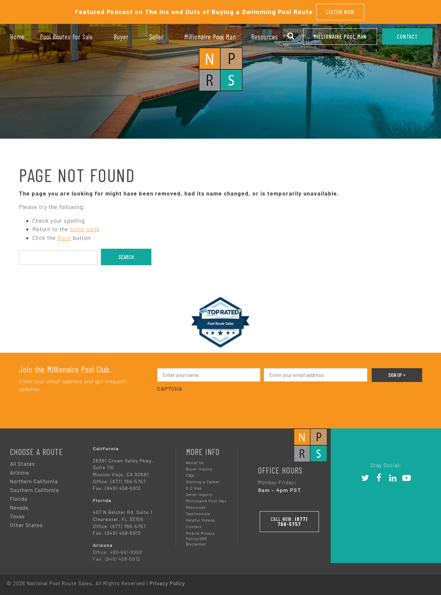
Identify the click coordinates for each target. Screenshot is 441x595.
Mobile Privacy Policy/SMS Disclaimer (200, 538)
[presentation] (208, 406)
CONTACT (407, 36)
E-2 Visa (194, 488)
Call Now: (289, 520)
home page (85, 228)
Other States (26, 524)
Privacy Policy (167, 583)
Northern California (34, 481)
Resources (196, 507)
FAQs (190, 475)
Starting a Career (203, 481)
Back (64, 237)
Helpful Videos (200, 520)
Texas (17, 516)
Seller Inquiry (199, 494)
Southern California (34, 489)
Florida (18, 498)
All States (22, 463)
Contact (194, 526)
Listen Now (340, 11)
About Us (195, 462)
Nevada (19, 507)
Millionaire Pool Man (340, 36)
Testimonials (198, 513)
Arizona (19, 472)
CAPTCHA (169, 388)
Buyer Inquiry (199, 468)
